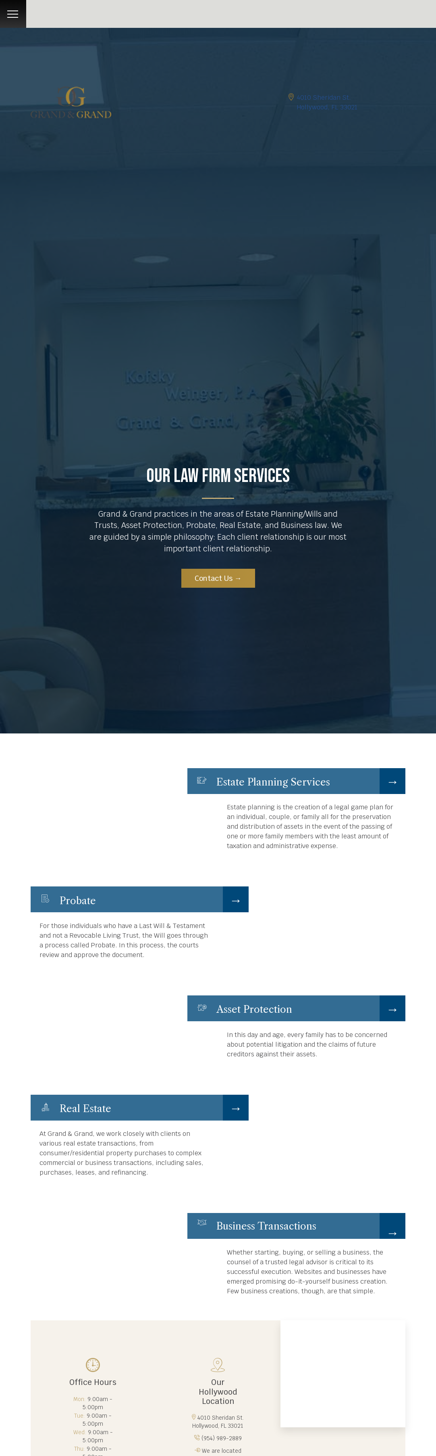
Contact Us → (218, 578)
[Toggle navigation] (13, 14)
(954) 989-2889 (221, 1438)
